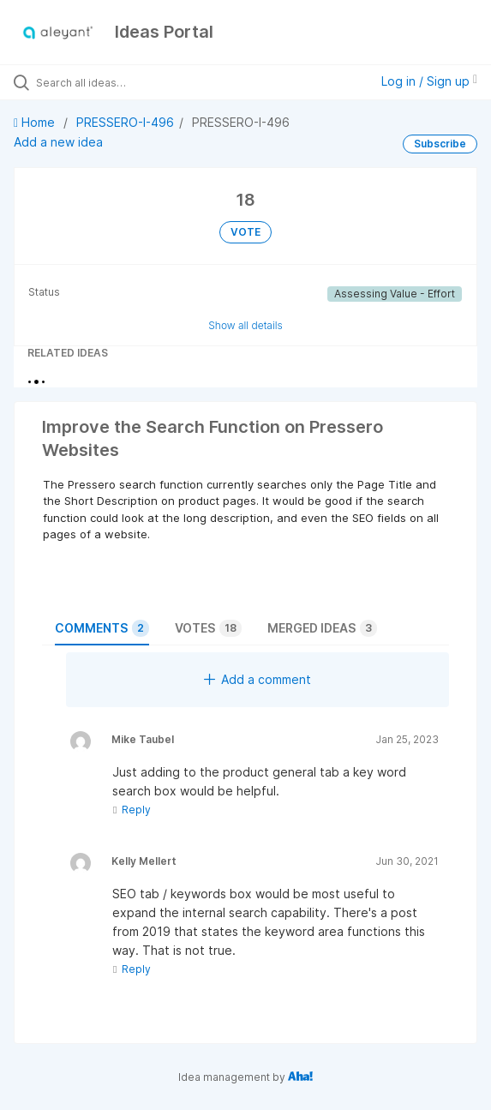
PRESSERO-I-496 (125, 122)
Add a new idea (58, 142)
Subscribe (440, 143)
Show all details (245, 325)
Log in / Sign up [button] (429, 81)
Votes (208, 628)
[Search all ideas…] (133, 82)
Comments (102, 628)
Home (36, 122)
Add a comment (257, 679)
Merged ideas (322, 628)
